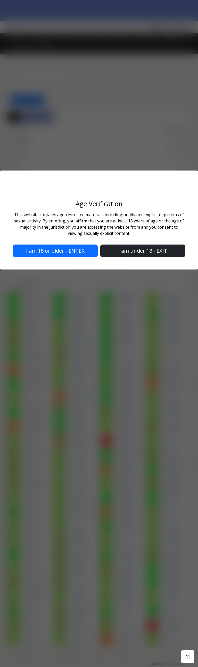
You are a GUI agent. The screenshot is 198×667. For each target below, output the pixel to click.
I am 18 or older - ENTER (55, 250)
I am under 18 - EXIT (142, 250)
